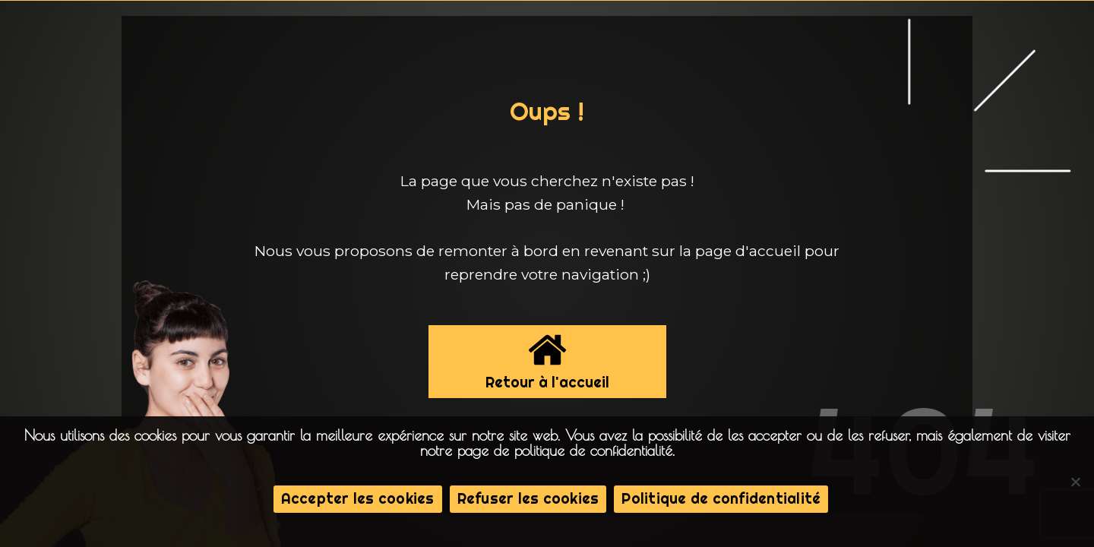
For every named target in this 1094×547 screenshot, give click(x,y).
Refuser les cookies (528, 498)
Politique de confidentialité (720, 498)
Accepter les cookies (358, 498)
